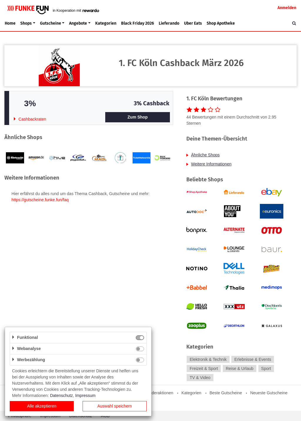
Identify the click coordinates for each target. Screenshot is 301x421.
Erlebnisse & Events (252, 359)
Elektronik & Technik (208, 359)
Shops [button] (26, 23)
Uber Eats (193, 23)
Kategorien (105, 23)
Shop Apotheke (221, 23)
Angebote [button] (78, 23)
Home (10, 23)
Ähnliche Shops (205, 155)
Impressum (85, 395)
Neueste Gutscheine (268, 392)
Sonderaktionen (158, 392)
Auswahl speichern (114, 406)
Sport (266, 368)
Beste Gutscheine (226, 392)
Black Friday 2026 (137, 23)
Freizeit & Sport (204, 368)
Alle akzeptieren (41, 406)
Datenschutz (61, 395)
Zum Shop (138, 117)
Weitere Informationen (211, 164)
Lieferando (169, 23)
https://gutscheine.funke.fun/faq (40, 199)
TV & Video (200, 377)
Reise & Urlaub (239, 368)
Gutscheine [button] (50, 23)
